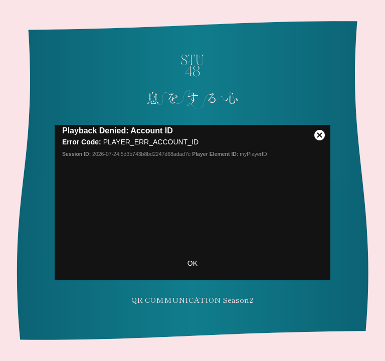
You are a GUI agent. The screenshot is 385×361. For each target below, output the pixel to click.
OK (192, 263)
